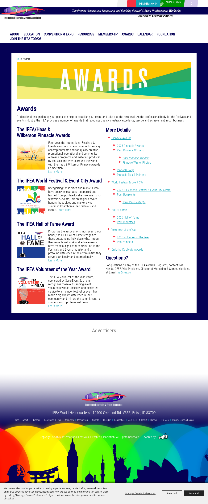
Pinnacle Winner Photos (137, 162)
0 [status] (191, 3)
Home (18, 58)
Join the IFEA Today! (25, 39)
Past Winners (125, 242)
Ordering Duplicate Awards (127, 249)
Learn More (55, 172)
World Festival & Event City (127, 182)
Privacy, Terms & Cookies (183, 420)
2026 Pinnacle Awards (130, 146)
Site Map (165, 420)
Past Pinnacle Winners (130, 150)
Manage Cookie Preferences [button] (140, 493)
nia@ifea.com (125, 272)
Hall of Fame (119, 210)
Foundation (166, 34)
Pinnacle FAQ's (125, 170)
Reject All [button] (172, 493)
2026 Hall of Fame (128, 217)
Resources (85, 34)
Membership (108, 34)
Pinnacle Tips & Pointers (131, 175)
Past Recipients (126, 194)
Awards (127, 34)
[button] (104, 81)
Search (120, 3)
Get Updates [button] (131, 3)
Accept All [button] (194, 493)
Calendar (144, 34)
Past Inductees (126, 222)
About (14, 34)
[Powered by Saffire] (163, 437)
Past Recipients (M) (134, 202)
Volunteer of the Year (124, 230)
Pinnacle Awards (121, 138)
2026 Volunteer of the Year (133, 237)
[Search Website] (126, 3)
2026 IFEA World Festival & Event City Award (144, 190)
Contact (153, 420)
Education (32, 34)
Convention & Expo (58, 34)
